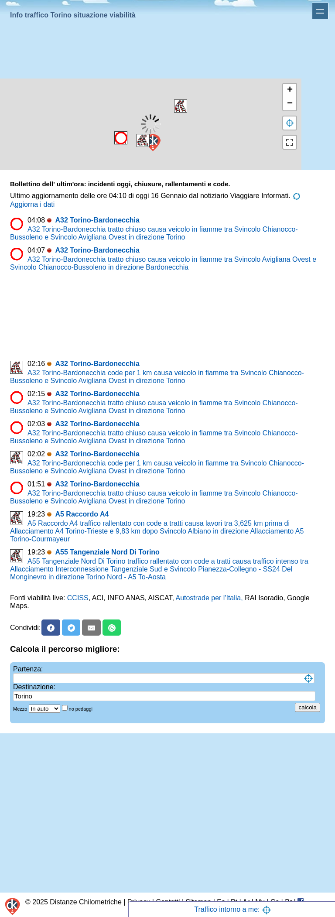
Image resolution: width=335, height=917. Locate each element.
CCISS (78, 598)
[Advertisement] (166, 50)
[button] (120, 137)
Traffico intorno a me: (232, 909)
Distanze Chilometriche (86, 902)
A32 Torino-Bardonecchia (97, 220)
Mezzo (20, 709)
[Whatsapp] (112, 627)
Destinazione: (34, 687)
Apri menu (320, 11)
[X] (71, 627)
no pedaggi (81, 709)
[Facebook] (50, 627)
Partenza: (28, 669)
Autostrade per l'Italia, (209, 598)
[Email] (91, 627)
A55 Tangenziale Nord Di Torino (107, 552)
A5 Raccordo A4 (82, 514)
